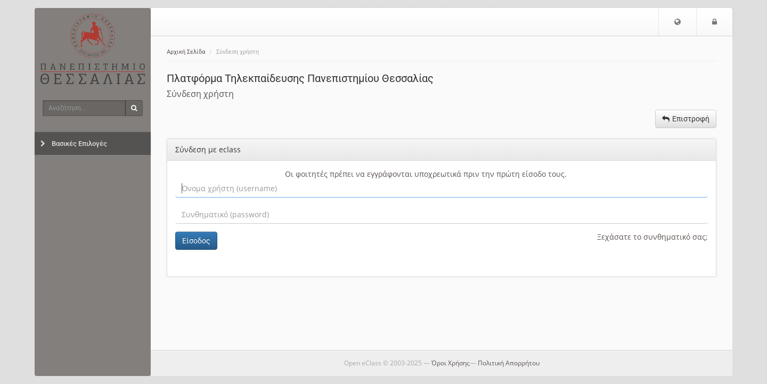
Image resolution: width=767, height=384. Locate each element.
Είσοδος (196, 240)
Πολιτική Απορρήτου (509, 362)
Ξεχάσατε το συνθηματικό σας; (652, 237)
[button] (677, 22)
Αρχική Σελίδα (186, 51)
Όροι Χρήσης (450, 362)
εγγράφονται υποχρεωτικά (414, 174)
